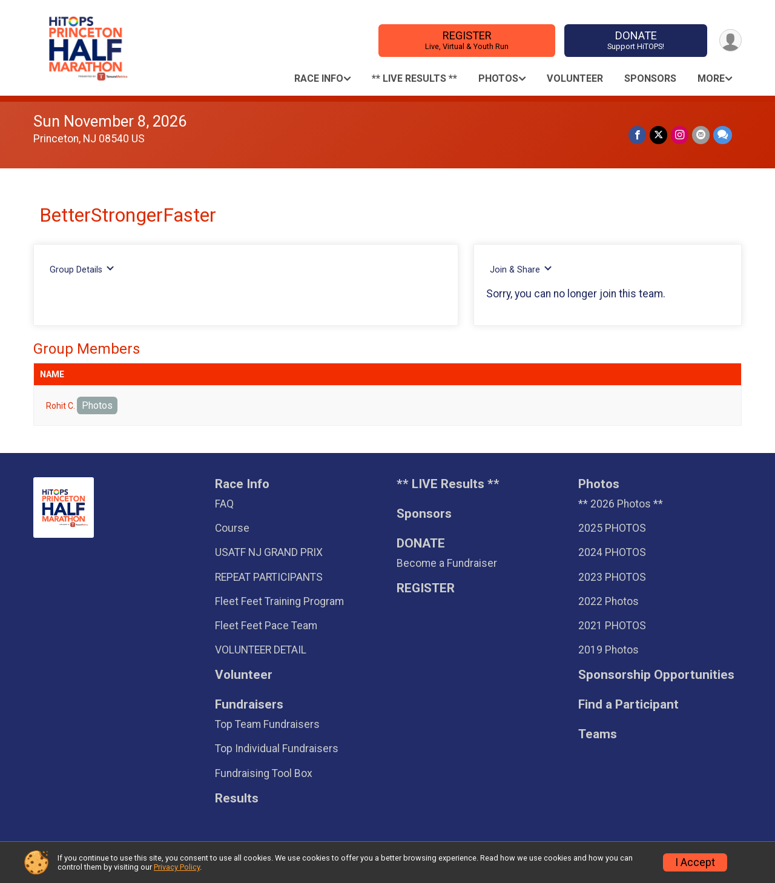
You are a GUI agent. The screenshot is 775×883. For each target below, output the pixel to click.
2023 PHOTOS (612, 577)
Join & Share (521, 269)
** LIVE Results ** (414, 78)
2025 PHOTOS (612, 528)
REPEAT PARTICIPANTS (269, 577)
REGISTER (467, 40)
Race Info (318, 78)
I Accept (695, 862)
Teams (597, 734)
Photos (498, 78)
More (711, 78)
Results (237, 798)
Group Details (82, 269)
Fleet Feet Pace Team (266, 626)
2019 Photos (608, 650)
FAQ (224, 504)
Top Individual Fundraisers (276, 748)
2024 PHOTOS (612, 552)
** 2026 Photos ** (620, 504)
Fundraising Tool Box (263, 773)
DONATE (636, 40)
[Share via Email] (701, 135)
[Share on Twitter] (658, 135)
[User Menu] (730, 40)
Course (232, 528)
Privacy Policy (177, 866)
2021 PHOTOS (612, 626)
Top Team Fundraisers (267, 724)
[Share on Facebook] (637, 135)
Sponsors (650, 78)
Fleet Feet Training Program (279, 601)
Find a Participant (628, 705)
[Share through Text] (722, 135)
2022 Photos (608, 601)
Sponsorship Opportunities (656, 675)
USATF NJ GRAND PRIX (269, 552)
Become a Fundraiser (447, 563)
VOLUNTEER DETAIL (260, 650)
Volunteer (575, 78)
